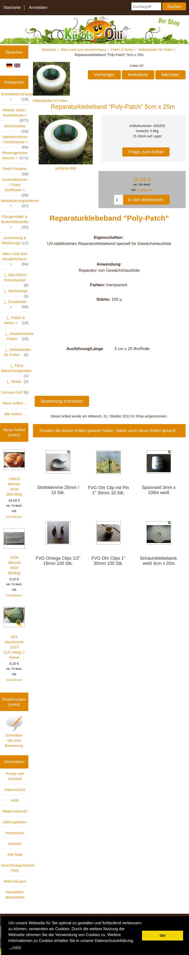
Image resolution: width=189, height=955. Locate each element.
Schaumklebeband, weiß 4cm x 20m (158, 561)
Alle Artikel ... (15, 414)
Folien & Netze (122, 50)
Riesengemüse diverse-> (15, 155)
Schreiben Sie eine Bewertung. (14, 732)
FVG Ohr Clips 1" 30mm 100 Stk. (109, 561)
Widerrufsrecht (14, 811)
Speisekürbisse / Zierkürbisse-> (15, 141)
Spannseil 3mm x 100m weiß (158, 490)
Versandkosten (14, 516)
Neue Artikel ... (14, 403)
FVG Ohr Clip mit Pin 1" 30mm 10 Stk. (108, 490)
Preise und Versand (15, 776)
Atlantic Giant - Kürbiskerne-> (15, 114)
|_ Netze (16, 381)
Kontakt (14, 843)
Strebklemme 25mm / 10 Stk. (58, 490)
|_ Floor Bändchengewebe (14, 369)
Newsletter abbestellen (15, 894)
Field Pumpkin (15, 170)
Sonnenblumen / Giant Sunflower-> (15, 186)
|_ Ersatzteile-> (15, 304)
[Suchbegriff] (146, 6)
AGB (15, 800)
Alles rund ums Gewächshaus (83, 50)
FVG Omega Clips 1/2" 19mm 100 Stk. (58, 561)
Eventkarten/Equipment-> (14, 97)
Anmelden (38, 7)
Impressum (14, 833)
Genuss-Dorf (14, 392)
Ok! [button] (163, 936)
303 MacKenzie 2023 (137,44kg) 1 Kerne (14, 633)
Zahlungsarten (15, 822)
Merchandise (16, 127)
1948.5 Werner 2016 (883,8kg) (14, 473)
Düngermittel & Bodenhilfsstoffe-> (14, 221)
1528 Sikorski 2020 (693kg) (14, 551)
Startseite (12, 7)
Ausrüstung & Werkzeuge (15, 240)
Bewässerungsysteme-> (14, 203)
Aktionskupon (14, 881)
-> (15, 259)
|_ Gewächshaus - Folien (14, 336)
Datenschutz (14, 789)
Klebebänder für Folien (155, 50)
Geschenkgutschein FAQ (14, 867)
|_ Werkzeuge (15, 292)
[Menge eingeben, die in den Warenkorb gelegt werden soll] (118, 200)
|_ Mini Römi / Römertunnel (15, 279)
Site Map (14, 854)
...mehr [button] (15, 947)
